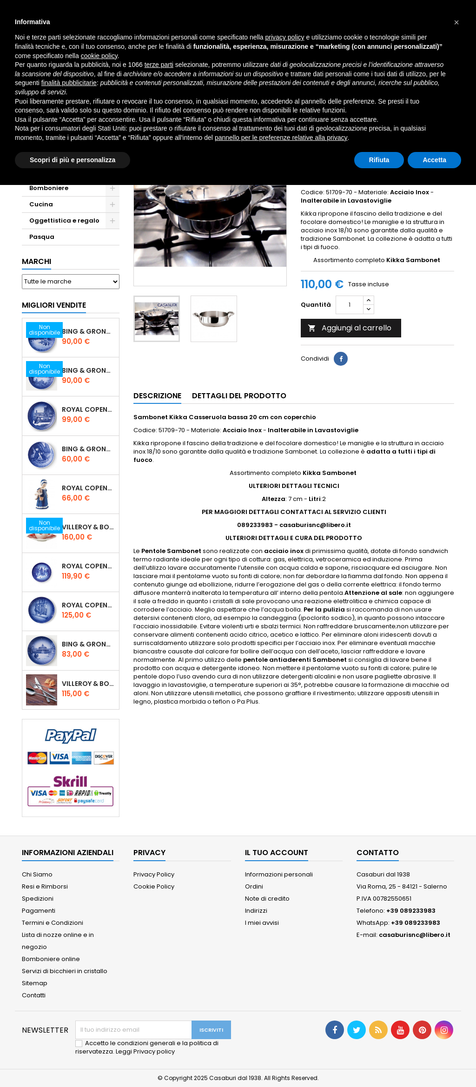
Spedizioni (37, 898)
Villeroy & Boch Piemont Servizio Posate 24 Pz (88, 683)
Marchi (36, 261)
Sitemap (34, 983)
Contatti (34, 995)
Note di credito (267, 898)
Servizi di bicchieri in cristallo (64, 971)
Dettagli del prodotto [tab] (239, 395)
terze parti (159, 64)
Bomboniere (48, 188)
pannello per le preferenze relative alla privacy (281, 137)
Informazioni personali (279, 874)
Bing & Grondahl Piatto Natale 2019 (88, 370)
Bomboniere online (51, 959)
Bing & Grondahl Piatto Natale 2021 (88, 644)
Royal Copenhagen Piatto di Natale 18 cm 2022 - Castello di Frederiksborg (88, 566)
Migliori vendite (54, 305)
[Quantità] (350, 305)
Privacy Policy (153, 874)
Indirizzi (256, 910)
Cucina (41, 204)
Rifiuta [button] (379, 160)
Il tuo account (276, 852)
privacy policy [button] (284, 37)
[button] (456, 22)
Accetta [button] (434, 160)
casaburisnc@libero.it (414, 934)
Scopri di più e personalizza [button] (72, 160)
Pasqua (41, 236)
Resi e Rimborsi (45, 886)
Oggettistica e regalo (64, 220)
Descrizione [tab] (157, 395)
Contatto (378, 852)
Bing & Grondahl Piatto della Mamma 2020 (88, 449)
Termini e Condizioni (52, 922)
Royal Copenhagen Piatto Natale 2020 (88, 409)
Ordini (254, 886)
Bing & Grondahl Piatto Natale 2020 (88, 331)
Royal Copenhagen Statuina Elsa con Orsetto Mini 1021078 (88, 488)
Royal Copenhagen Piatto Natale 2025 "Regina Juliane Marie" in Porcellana (88, 605)
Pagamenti (38, 910)
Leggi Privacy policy (145, 1051)
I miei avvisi (262, 922)
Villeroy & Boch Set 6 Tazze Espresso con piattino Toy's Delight (88, 527)
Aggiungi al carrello (349, 328)
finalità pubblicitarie (69, 82)
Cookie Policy (153, 886)
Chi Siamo (37, 874)
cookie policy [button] (99, 55)
